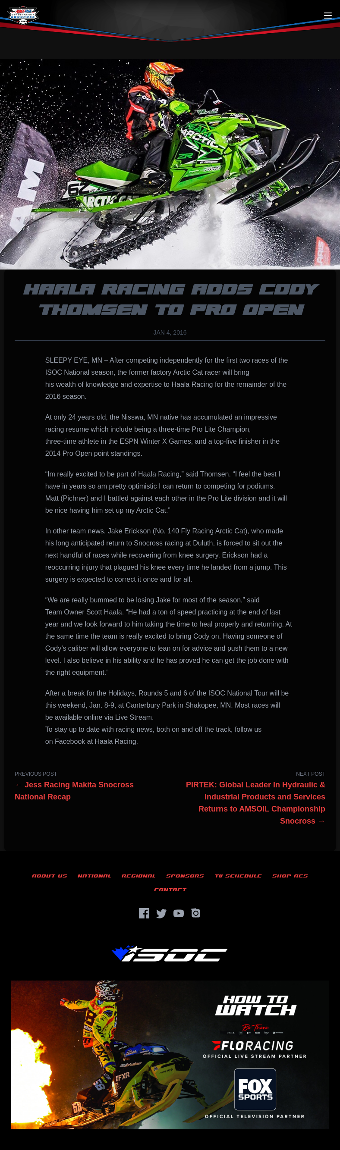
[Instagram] (196, 913)
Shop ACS (290, 876)
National (94, 876)
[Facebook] (144, 913)
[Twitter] (161, 913)
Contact (170, 889)
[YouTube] (178, 913)
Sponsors (185, 876)
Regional (139, 876)
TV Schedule (238, 876)
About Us (49, 876)
